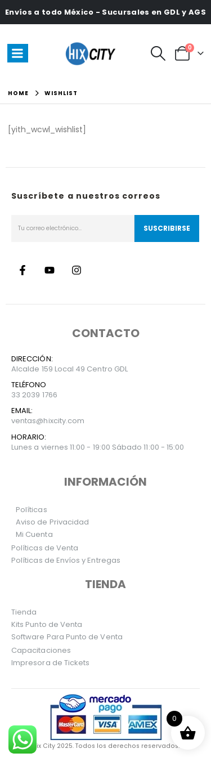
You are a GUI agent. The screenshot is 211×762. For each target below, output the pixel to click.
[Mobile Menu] (18, 53)
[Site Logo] (92, 53)
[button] (158, 53)
